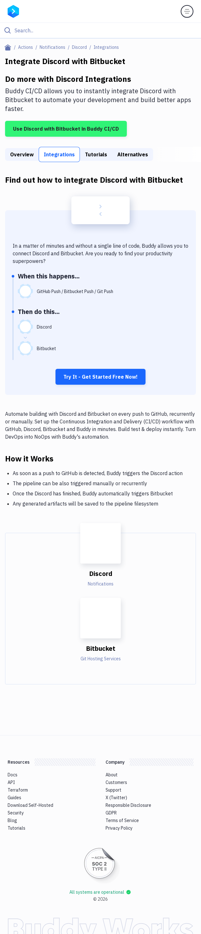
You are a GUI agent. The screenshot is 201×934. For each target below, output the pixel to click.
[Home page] (9, 47)
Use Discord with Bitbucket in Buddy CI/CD (66, 129)
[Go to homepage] (13, 11)
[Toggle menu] (187, 11)
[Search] (106, 30)
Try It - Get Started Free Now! (100, 377)
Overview (22, 154)
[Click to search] (100, 30)
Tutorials (96, 154)
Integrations (59, 154)
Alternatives (132, 154)
